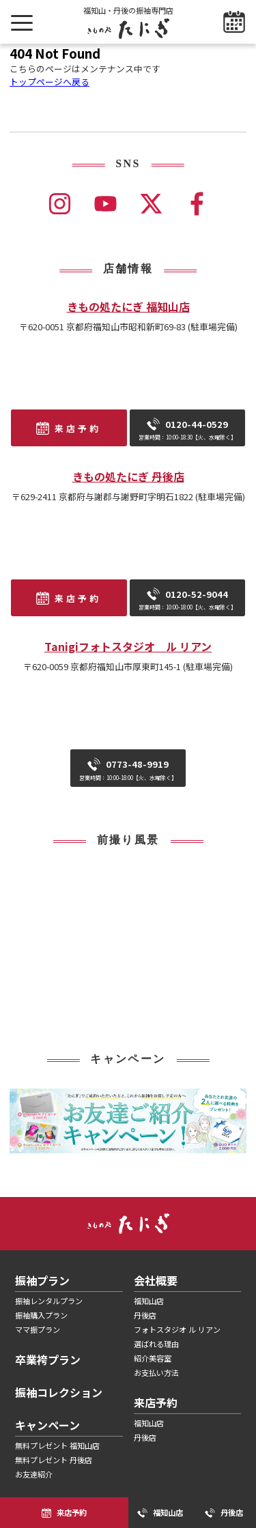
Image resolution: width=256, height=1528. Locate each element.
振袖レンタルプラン (49, 1300)
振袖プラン (42, 1280)
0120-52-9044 (187, 599)
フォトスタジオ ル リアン (177, 1329)
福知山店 (149, 1300)
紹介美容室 (152, 1358)
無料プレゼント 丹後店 (53, 1459)
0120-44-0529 (187, 429)
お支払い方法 (156, 1372)
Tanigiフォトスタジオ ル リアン (128, 646)
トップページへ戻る (49, 81)
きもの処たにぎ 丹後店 (128, 476)
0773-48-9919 (127, 769)
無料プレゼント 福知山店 (57, 1445)
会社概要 (155, 1280)
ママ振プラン (37, 1329)
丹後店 (145, 1315)
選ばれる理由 (156, 1343)
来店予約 (78, 428)
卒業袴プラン (48, 1359)
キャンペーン (47, 1425)
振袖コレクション (58, 1392)
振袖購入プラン (41, 1315)
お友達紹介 (34, 1474)
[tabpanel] (128, 1121)
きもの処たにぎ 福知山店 (128, 306)
